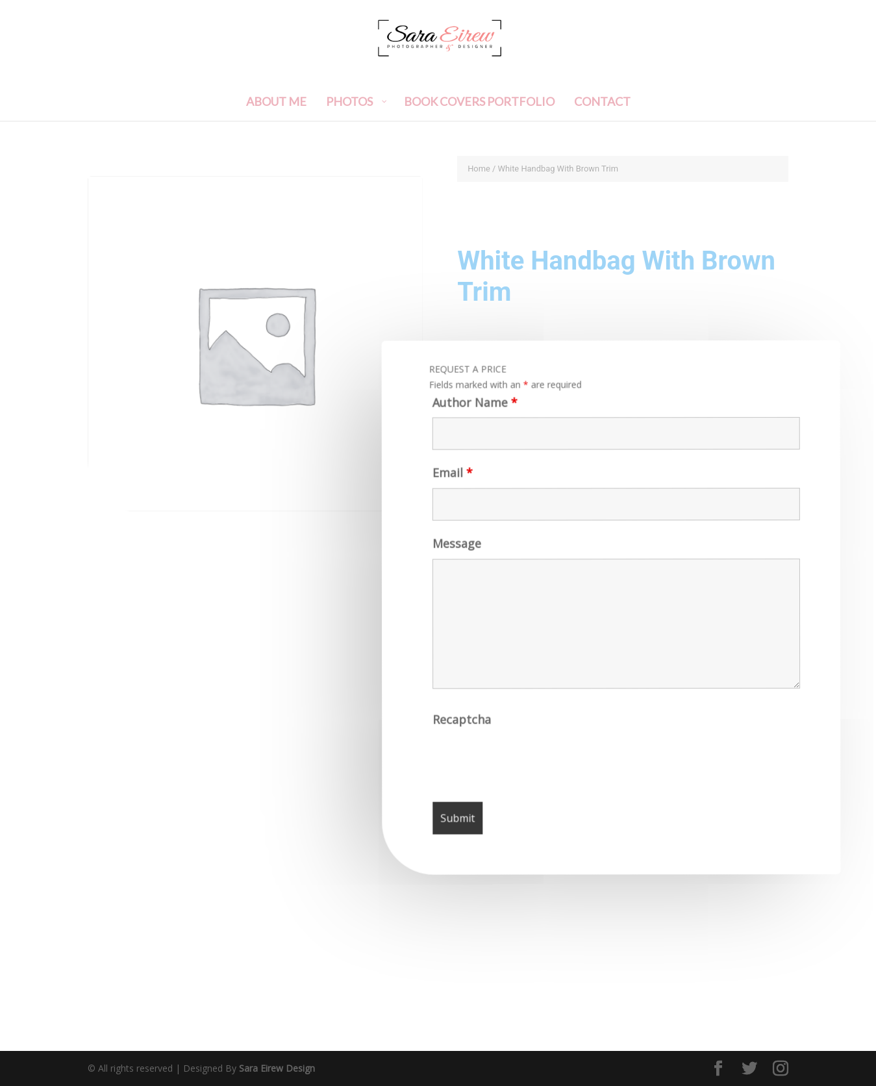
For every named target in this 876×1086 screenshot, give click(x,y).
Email (451, 478)
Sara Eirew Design (277, 1068)
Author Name (471, 407)
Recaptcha (463, 724)
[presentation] (533, 763)
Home (479, 168)
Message (455, 548)
